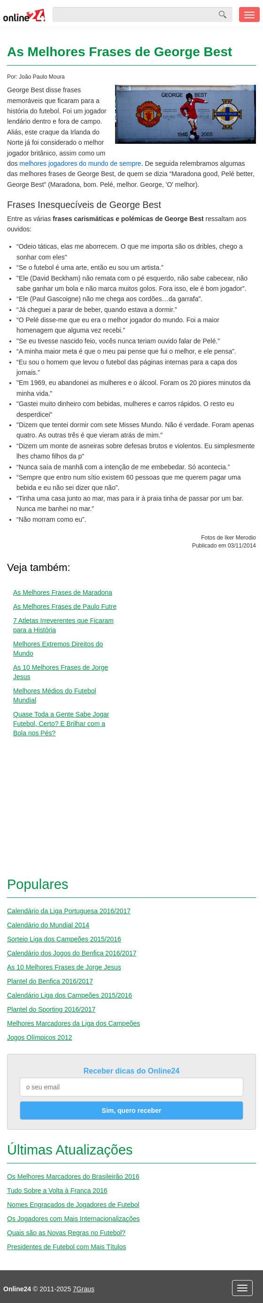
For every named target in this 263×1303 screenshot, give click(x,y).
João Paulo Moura (41, 77)
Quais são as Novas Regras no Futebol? (66, 1232)
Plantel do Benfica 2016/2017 (50, 981)
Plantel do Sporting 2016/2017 (51, 1009)
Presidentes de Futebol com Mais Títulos (66, 1247)
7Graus (83, 1289)
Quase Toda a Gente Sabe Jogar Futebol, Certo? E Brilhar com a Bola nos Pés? (61, 724)
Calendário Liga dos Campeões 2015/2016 (69, 995)
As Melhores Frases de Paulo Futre (64, 606)
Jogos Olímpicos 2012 (39, 1037)
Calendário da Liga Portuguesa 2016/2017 (69, 911)
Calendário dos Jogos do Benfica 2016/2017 (72, 953)
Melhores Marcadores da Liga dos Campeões (73, 1023)
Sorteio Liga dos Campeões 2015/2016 (64, 939)
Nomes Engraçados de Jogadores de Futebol (73, 1204)
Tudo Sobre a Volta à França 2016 (57, 1190)
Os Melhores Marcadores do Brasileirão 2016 (73, 1176)
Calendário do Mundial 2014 (48, 925)
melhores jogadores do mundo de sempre (80, 163)
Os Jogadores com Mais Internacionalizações (73, 1218)
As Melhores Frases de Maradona (62, 592)
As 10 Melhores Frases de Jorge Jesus (64, 967)
